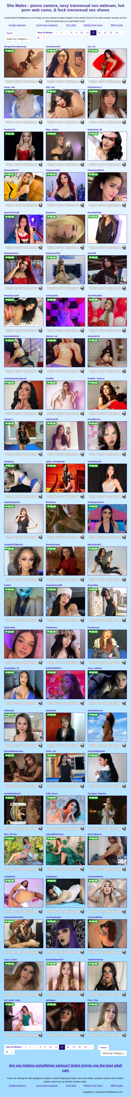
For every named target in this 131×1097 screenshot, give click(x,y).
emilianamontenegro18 (15, 378)
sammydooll (52, 295)
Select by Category (17, 39)
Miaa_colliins (52, 129)
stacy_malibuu (95, 668)
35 (38, 38)
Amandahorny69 (54, 585)
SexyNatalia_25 (11, 668)
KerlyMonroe (94, 419)
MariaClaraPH (94, 544)
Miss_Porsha (10, 834)
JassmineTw (94, 336)
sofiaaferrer (9, 876)
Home (9, 33)
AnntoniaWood (95, 917)
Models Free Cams (93, 25)
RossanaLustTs (11, 295)
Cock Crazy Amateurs (47, 25)
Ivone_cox (51, 751)
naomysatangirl (53, 917)
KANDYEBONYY (54, 668)
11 (87, 32)
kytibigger (51, 1000)
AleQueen (9, 461)
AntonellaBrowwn (96, 751)
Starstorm (51, 212)
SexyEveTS (9, 129)
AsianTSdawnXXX (54, 959)
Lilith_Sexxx (52, 793)
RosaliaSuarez (53, 544)
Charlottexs (51, 627)
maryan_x (9, 419)
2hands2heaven (95, 710)
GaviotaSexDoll (11, 336)
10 (82, 32)
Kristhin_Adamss (96, 378)
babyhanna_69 (95, 129)
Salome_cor (51, 336)
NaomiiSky (93, 585)
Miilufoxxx (51, 502)
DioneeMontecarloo (13, 751)
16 (117, 32)
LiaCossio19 (52, 419)
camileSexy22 (94, 461)
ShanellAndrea (11, 253)
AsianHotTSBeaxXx (13, 544)
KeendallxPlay (94, 212)
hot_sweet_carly (12, 1000)
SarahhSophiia (95, 295)
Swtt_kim (50, 87)
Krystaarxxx (93, 627)
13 (99, 32)
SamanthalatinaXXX (13, 917)
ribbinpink (9, 710)
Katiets (7, 585)
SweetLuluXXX (53, 253)
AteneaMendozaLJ (55, 834)
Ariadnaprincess (96, 502)
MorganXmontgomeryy (15, 46)
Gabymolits (9, 627)
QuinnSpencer (95, 834)
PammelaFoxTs (11, 170)
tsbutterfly (51, 710)
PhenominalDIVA (96, 170)
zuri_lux (91, 46)
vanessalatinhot (95, 876)
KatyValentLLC (95, 87)
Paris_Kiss (93, 1000)
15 (111, 32)
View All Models (45, 32)
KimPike (50, 378)
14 (105, 32)
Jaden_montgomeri (55, 461)
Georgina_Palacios (97, 793)
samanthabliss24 (12, 793)
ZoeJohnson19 (53, 46)
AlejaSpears (52, 876)
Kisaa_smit (9, 87)
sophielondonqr (95, 959)
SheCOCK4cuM (11, 212)
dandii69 (92, 253)
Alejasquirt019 (53, 170)
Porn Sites (71, 25)
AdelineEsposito (12, 502)
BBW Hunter (117, 25)
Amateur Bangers (17, 25)
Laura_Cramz (10, 959)
